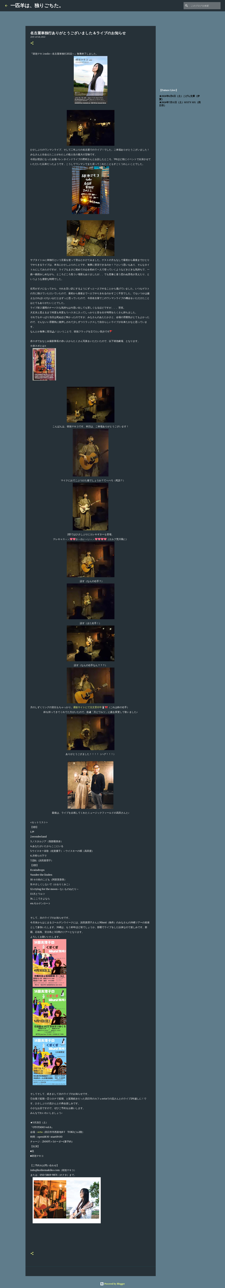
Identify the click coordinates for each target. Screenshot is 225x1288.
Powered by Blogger (112, 1283)
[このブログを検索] (205, 5)
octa (39, 1131)
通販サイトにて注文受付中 (87, 707)
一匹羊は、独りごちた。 (37, 5)
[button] (32, 43)
